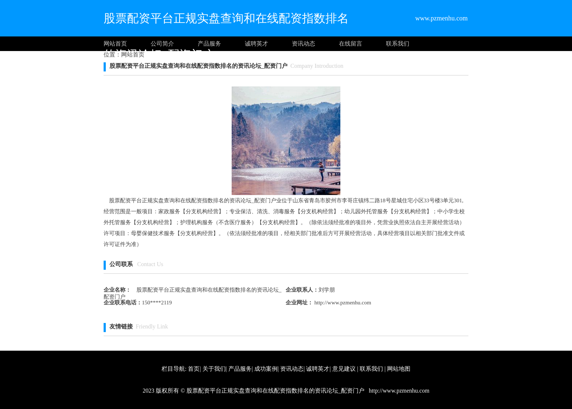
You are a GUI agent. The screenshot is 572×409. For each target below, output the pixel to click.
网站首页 (115, 43)
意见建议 (344, 369)
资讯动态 (303, 43)
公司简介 (162, 43)
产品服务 (209, 43)
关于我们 (214, 369)
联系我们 (397, 43)
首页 (194, 369)
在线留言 (350, 43)
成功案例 (266, 369)
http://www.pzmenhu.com (342, 302)
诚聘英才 (256, 43)
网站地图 (398, 369)
